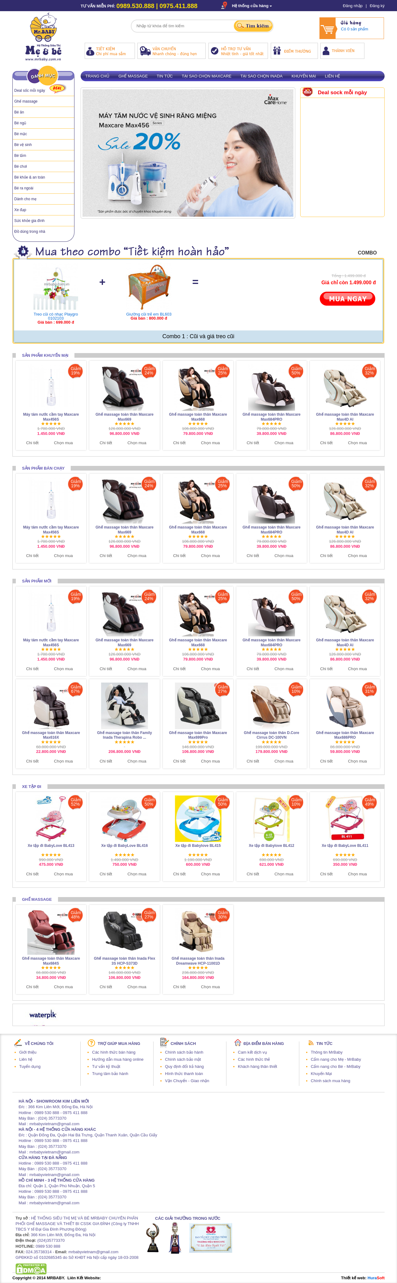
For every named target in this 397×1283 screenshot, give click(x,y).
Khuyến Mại (321, 1073)
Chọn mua (63, 442)
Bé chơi (20, 166)
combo (367, 252)
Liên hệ (332, 76)
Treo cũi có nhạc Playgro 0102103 (55, 316)
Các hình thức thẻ (254, 1059)
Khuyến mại (304, 76)
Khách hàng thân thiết (257, 1066)
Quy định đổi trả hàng (184, 1066)
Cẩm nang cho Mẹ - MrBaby (336, 1059)
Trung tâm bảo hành (110, 1073)
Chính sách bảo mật (183, 1059)
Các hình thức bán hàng (114, 1052)
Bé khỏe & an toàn (29, 177)
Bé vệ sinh (23, 145)
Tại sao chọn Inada (261, 76)
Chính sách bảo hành (184, 1052)
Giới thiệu (27, 1052)
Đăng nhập (353, 5)
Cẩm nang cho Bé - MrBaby (335, 1066)
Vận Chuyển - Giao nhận (187, 1080)
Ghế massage (26, 101)
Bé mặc (20, 134)
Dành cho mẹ (25, 199)
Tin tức (165, 76)
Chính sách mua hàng (330, 1080)
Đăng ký (377, 5)
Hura (376, 1278)
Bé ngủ (20, 123)
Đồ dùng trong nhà (29, 231)
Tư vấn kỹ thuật (106, 1066)
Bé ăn (19, 112)
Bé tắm (20, 155)
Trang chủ (97, 76)
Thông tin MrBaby (327, 1052)
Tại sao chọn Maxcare (206, 76)
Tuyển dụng (30, 1066)
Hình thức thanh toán (184, 1073)
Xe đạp (20, 210)
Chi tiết (32, 442)
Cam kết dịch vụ (252, 1052)
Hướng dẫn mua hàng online (118, 1059)
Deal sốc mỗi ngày (29, 90)
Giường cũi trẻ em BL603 (149, 314)
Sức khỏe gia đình (29, 221)
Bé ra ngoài (23, 188)
